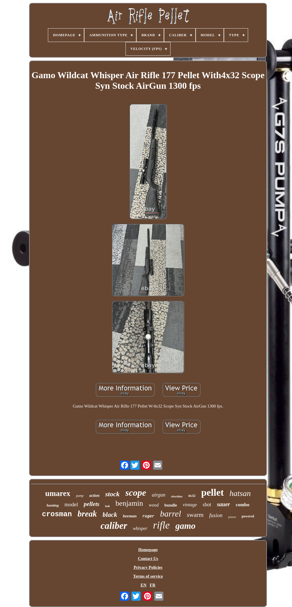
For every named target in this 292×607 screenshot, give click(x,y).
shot (207, 504)
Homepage (148, 549)
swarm (195, 514)
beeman (130, 516)
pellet (212, 492)
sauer (223, 504)
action (94, 495)
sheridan (176, 496)
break (87, 513)
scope (135, 492)
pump (80, 496)
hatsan (240, 493)
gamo (185, 526)
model (71, 504)
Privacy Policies (147, 567)
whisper (140, 528)
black (110, 514)
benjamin (129, 503)
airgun (158, 495)
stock (112, 494)
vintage (190, 504)
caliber (113, 526)
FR (152, 585)
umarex (57, 493)
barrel (170, 513)
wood (154, 505)
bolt (107, 506)
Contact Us (148, 558)
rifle (161, 525)
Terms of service (148, 576)
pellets (92, 504)
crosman (57, 514)
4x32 (192, 495)
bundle (171, 505)
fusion (215, 515)
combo (242, 504)
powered (248, 516)
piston (232, 517)
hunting (52, 505)
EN (144, 585)
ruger (148, 516)
